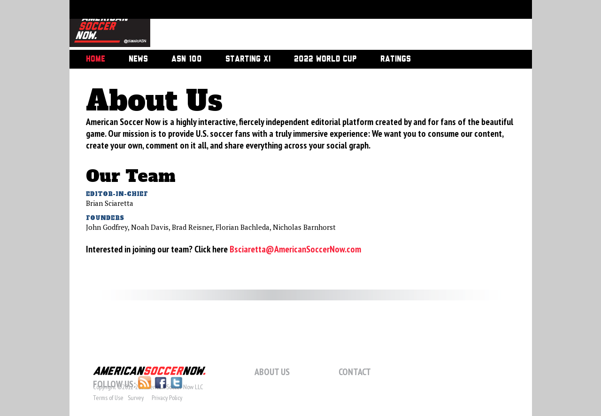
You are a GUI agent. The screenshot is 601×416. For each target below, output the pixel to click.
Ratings (395, 59)
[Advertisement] (330, 26)
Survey (136, 397)
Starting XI (247, 59)
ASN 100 (186, 59)
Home (95, 59)
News (138, 59)
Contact (355, 372)
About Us (272, 372)
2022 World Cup (325, 59)
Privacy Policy (167, 397)
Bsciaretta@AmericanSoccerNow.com (295, 249)
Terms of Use (108, 397)
